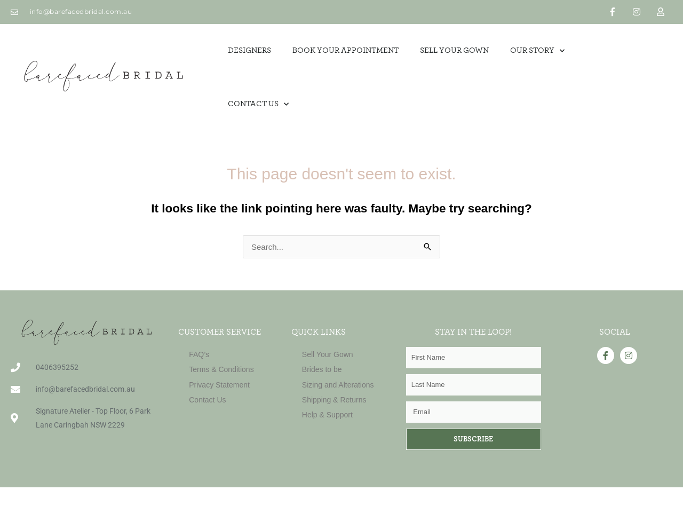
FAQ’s (199, 354)
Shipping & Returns (334, 400)
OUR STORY (537, 51)
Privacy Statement (219, 385)
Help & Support (327, 414)
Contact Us (258, 104)
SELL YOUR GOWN (454, 50)
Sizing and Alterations (338, 385)
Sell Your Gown (327, 354)
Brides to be (322, 369)
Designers (249, 50)
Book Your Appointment (345, 50)
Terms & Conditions (221, 369)
